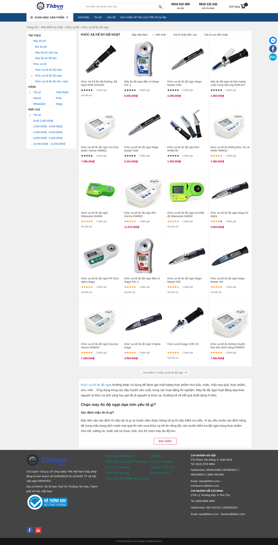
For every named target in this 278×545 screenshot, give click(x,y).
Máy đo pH (37, 41)
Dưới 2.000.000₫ (40, 121)
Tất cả (34, 92)
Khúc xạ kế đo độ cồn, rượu (49, 81)
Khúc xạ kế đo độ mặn (46, 70)
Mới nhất (159, 34)
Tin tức (98, 17)
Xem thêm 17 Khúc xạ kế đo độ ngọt (165, 372)
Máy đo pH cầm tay (44, 52)
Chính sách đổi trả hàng (119, 455)
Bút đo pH (38, 47)
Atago (57, 104)
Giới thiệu (83, 17)
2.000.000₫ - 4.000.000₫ (45, 126)
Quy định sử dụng (160, 461)
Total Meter (60, 92)
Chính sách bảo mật (117, 472)
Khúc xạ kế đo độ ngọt (46, 75)
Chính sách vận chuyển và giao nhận (127, 478)
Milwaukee (37, 104)
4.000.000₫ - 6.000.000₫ (45, 132)
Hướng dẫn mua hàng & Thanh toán (126, 461)
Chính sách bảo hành (117, 467)
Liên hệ (111, 17)
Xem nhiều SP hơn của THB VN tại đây (143, 17)
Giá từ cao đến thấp (214, 34)
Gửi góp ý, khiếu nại (162, 467)
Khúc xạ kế (37, 64)
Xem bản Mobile (159, 472)
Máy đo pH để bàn (43, 58)
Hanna (34, 98)
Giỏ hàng (238, 6)
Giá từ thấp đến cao (183, 34)
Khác (56, 98)
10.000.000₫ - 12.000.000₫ (46, 144)
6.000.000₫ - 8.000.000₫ (45, 138)
